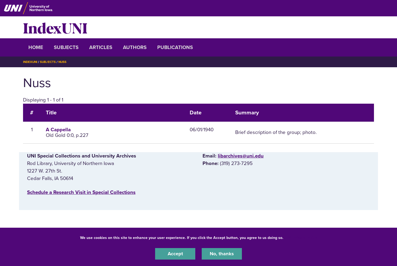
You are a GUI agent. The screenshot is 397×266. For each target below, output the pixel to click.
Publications (175, 47)
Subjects (66, 47)
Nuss (64, 62)
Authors (135, 47)
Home (35, 47)
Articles (100, 47)
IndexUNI (55, 27)
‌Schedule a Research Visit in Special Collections (81, 192)
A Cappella (58, 130)
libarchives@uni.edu (241, 156)
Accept (175, 254)
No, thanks (221, 254)
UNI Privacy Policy (301, 237)
